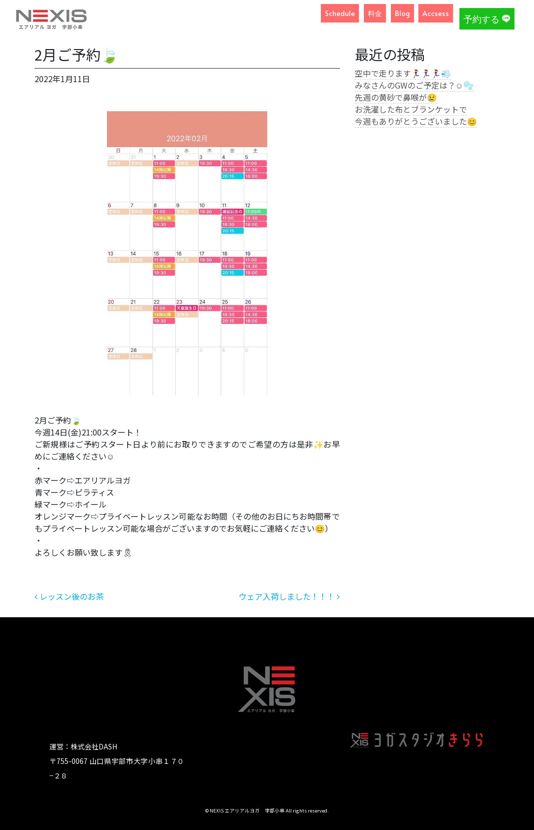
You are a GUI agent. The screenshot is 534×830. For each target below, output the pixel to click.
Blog (402, 13)
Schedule (340, 13)
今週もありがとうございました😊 (416, 121)
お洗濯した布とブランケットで (411, 109)
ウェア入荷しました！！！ (289, 596)
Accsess (435, 13)
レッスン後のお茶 (69, 596)
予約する (486, 19)
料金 (375, 13)
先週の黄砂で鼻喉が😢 (396, 97)
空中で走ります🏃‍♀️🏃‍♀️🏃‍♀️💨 (403, 73)
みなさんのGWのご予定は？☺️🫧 (414, 85)
